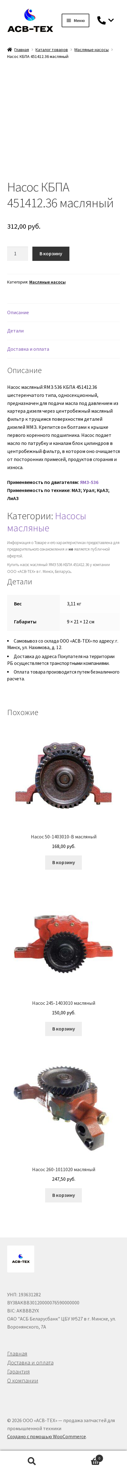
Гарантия (18, 1371)
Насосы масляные (46, 522)
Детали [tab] (15, 330)
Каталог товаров (51, 49)
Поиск (32, 1461)
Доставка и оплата (30, 1362)
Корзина (83, 1457)
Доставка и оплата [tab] (28, 349)
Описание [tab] (18, 312)
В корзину (51, 253)
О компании (22, 1380)
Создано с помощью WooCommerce (46, 1436)
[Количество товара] (17, 254)
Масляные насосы (91, 49)
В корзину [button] (63, 862)
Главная (21, 49)
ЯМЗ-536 (89, 482)
